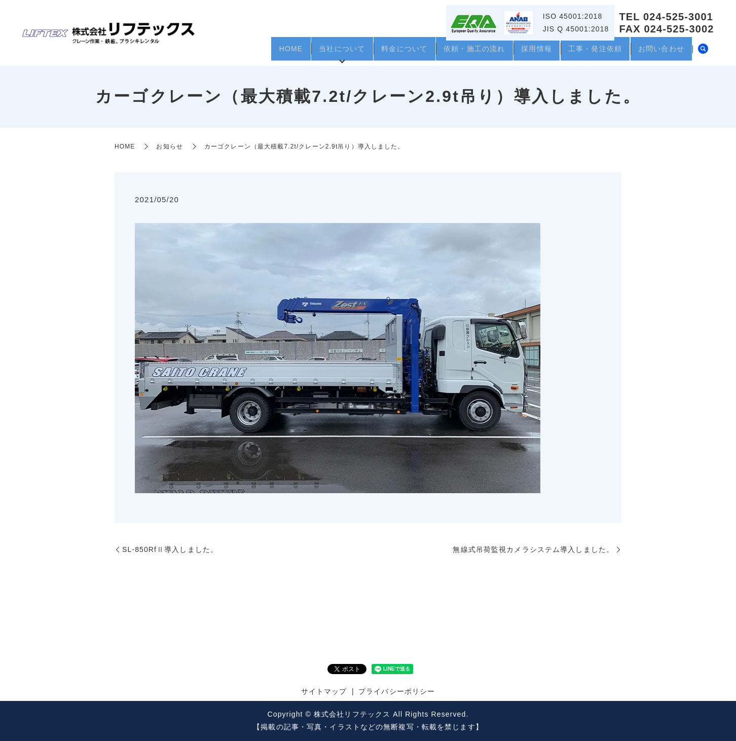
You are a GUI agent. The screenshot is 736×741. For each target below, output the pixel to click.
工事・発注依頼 (587, 52)
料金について (379, 52)
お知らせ (169, 146)
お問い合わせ (659, 52)
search (703, 52)
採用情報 (522, 52)
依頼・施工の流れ (455, 52)
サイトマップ (324, 691)
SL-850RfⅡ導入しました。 (170, 549)
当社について (311, 52)
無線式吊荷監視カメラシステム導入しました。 (533, 549)
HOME (255, 52)
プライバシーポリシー (396, 691)
